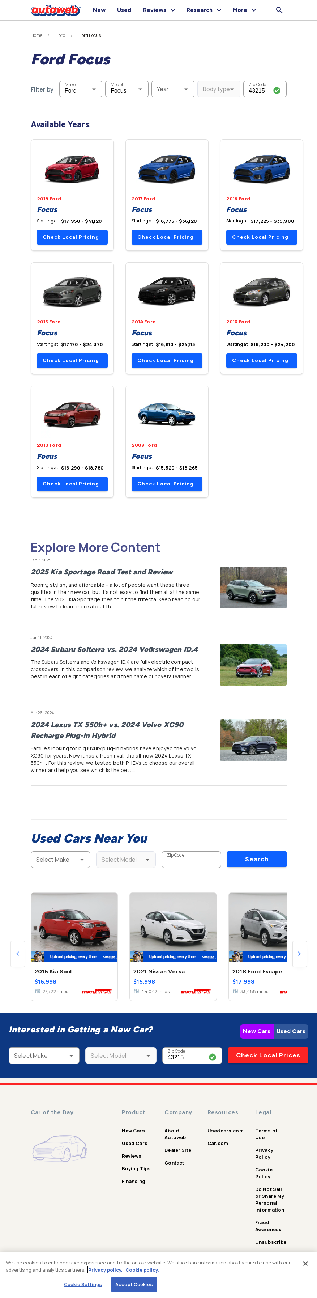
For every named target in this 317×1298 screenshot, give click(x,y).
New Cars (256, 1031)
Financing (133, 1181)
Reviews (132, 1156)
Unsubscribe (271, 1242)
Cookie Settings (83, 1284)
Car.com (217, 1143)
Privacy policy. (105, 1270)
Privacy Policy (264, 1153)
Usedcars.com (225, 1130)
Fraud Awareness (268, 1226)
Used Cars (291, 1031)
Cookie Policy (264, 1173)
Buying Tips (136, 1168)
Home (37, 35)
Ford (60, 35)
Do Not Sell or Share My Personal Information (269, 1199)
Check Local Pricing (71, 237)
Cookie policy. (142, 1270)
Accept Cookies (134, 1284)
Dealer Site (177, 1150)
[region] (158, 1275)
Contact (174, 1162)
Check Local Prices (268, 1055)
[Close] (305, 1264)
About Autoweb (175, 1134)
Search (257, 859)
